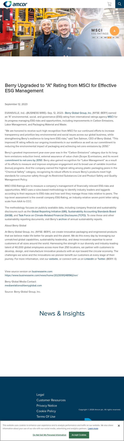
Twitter (101, 259)
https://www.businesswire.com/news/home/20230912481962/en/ (41, 275)
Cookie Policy (46, 411)
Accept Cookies (79, 434)
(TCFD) (52, 215)
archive (63, 219)
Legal (40, 394)
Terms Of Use (45, 416)
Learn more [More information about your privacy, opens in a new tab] (93, 428)
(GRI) (49, 211)
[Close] (118, 425)
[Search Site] (119, 4)
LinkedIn (89, 259)
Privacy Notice (46, 405)
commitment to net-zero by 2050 (23, 160)
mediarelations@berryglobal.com (23, 285)
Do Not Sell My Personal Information (49, 434)
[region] (62, 431)
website (53, 259)
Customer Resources (51, 400)
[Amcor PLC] (15, 4)
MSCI (111, 117)
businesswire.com (42, 271)
